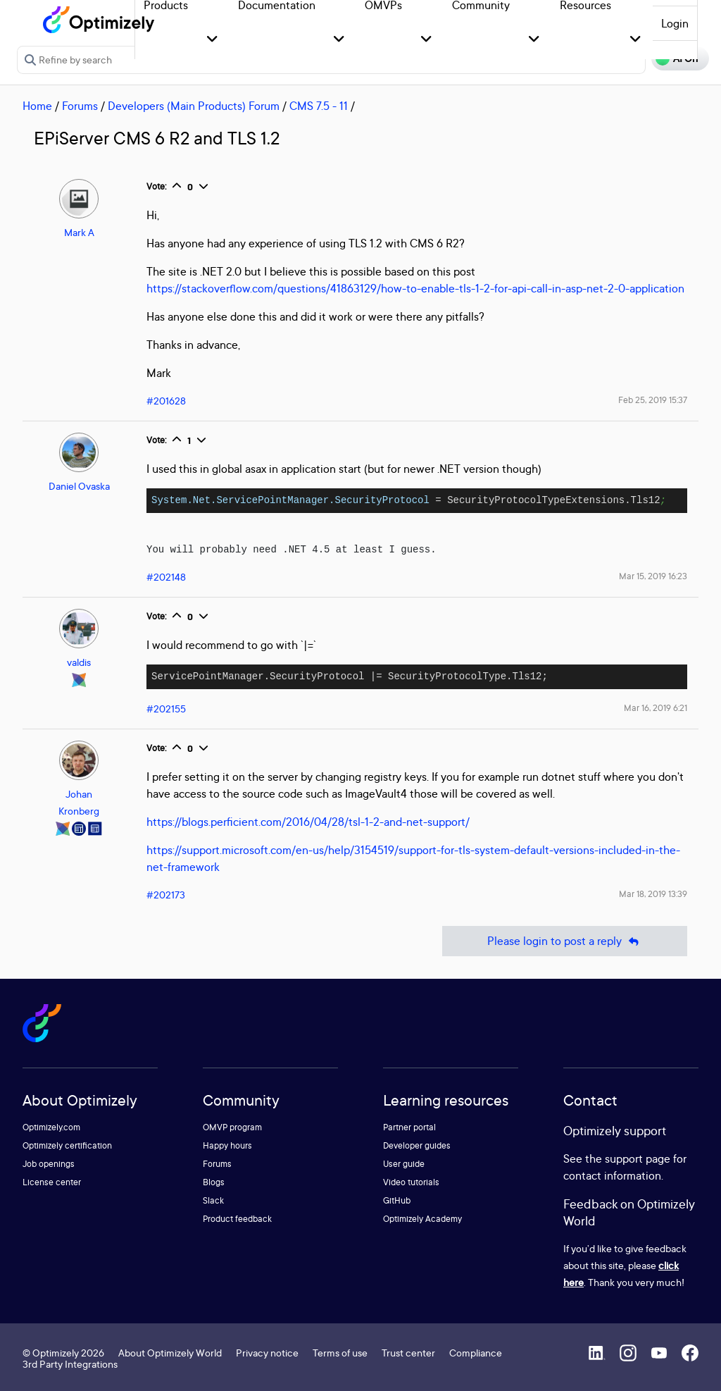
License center (52, 1182)
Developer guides (417, 1145)
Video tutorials (411, 1182)
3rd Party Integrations (70, 1364)
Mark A (79, 232)
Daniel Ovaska (79, 486)
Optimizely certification (67, 1145)
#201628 (166, 400)
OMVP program (232, 1127)
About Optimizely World (170, 1352)
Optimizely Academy (422, 1219)
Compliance (475, 1352)
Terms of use (340, 1352)
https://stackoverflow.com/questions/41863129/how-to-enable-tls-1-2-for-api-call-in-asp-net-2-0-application (415, 288)
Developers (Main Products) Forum (194, 105)
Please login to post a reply (564, 941)
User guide (404, 1164)
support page (637, 1158)
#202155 (166, 708)
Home (37, 105)
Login (675, 23)
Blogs (214, 1182)
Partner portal (409, 1127)
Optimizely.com (51, 1127)
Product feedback (237, 1219)
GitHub (396, 1200)
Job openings (49, 1164)
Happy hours (227, 1145)
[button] (212, 40)
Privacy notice (267, 1352)
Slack (213, 1200)
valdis (79, 662)
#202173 (165, 894)
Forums (80, 105)
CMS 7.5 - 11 (318, 105)
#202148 (166, 576)
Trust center (408, 1352)
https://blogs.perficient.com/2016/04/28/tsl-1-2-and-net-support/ (308, 821)
